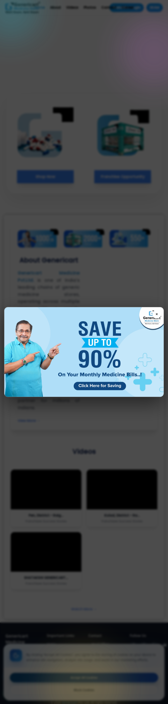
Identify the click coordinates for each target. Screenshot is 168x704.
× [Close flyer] (156, 314)
